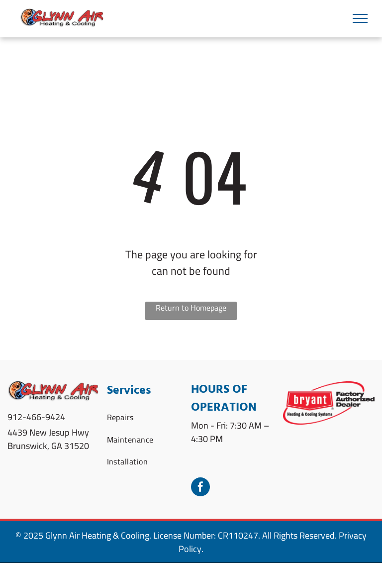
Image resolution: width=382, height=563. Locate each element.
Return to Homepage (191, 308)
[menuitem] (143, 417)
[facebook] (200, 488)
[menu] (360, 18)
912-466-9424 (36, 417)
